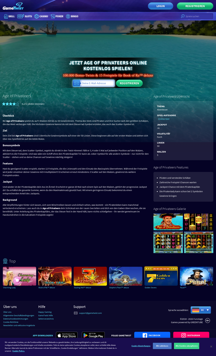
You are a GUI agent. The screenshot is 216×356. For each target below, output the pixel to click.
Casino (45, 16)
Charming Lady (11, 287)
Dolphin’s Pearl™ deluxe (121, 287)
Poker (63, 16)
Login (160, 6)
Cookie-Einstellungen (141, 348)
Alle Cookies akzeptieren (187, 348)
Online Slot (162, 118)
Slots (26, 16)
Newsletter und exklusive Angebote (19, 325)
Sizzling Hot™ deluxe (85, 287)
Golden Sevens (152, 287)
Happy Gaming (44, 311)
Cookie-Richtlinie (10, 322)
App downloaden (43, 335)
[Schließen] (211, 348)
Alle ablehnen (162, 348)
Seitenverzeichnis (46, 318)
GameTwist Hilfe (45, 315)
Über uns (7, 311)
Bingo (81, 16)
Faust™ (184, 287)
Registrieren (195, 6)
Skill (9, 16)
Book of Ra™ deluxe (48, 287)
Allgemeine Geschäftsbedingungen (18, 315)
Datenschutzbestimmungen (15, 318)
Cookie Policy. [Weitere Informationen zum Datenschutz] (18, 353)
